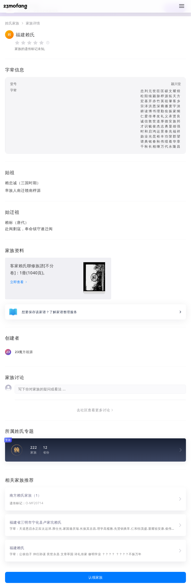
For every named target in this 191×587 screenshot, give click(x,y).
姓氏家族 (12, 23)
